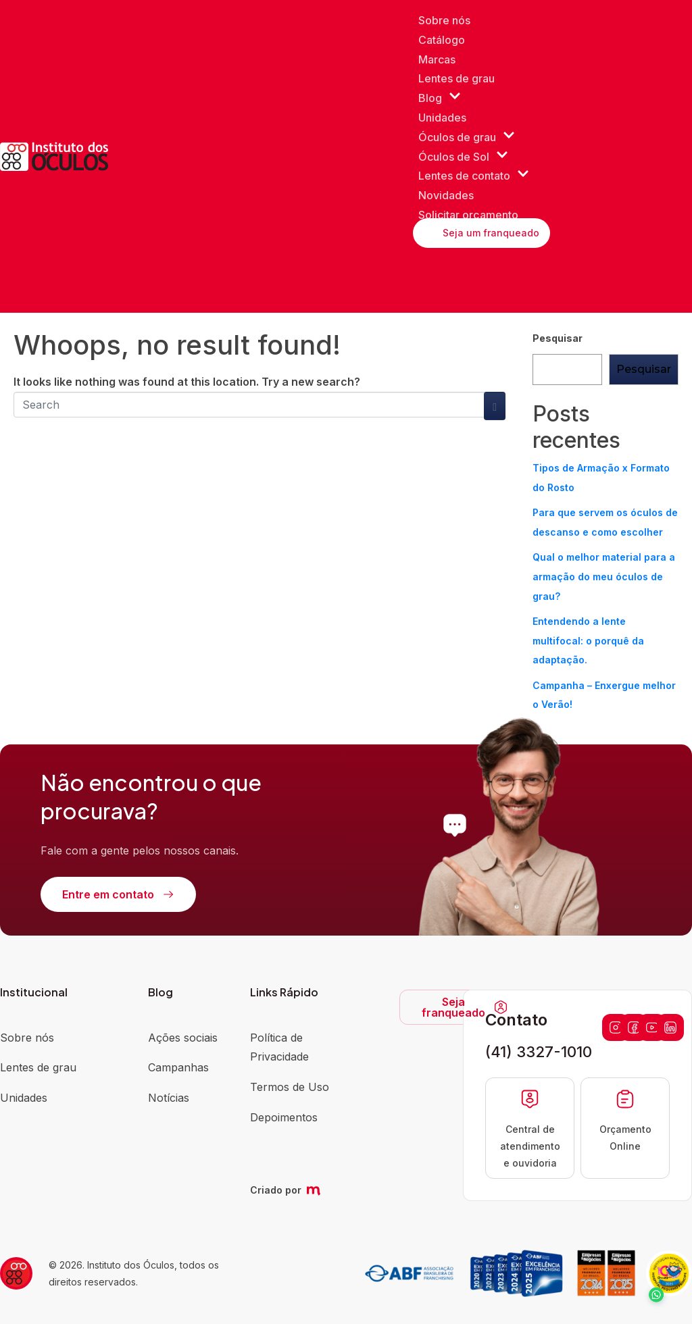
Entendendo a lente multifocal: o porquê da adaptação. (588, 640)
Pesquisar (558, 338)
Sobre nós (444, 20)
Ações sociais (183, 1037)
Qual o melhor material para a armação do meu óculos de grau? (604, 576)
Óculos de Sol (463, 157)
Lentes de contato (473, 176)
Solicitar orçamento (468, 215)
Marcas (436, 59)
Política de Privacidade (279, 1047)
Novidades (446, 195)
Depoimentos (284, 1117)
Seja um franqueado (491, 232)
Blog (439, 98)
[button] (653, 1285)
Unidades (442, 117)
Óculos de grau (466, 137)
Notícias (168, 1097)
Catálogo (441, 40)
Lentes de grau (456, 78)
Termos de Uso (289, 1087)
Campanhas (178, 1067)
